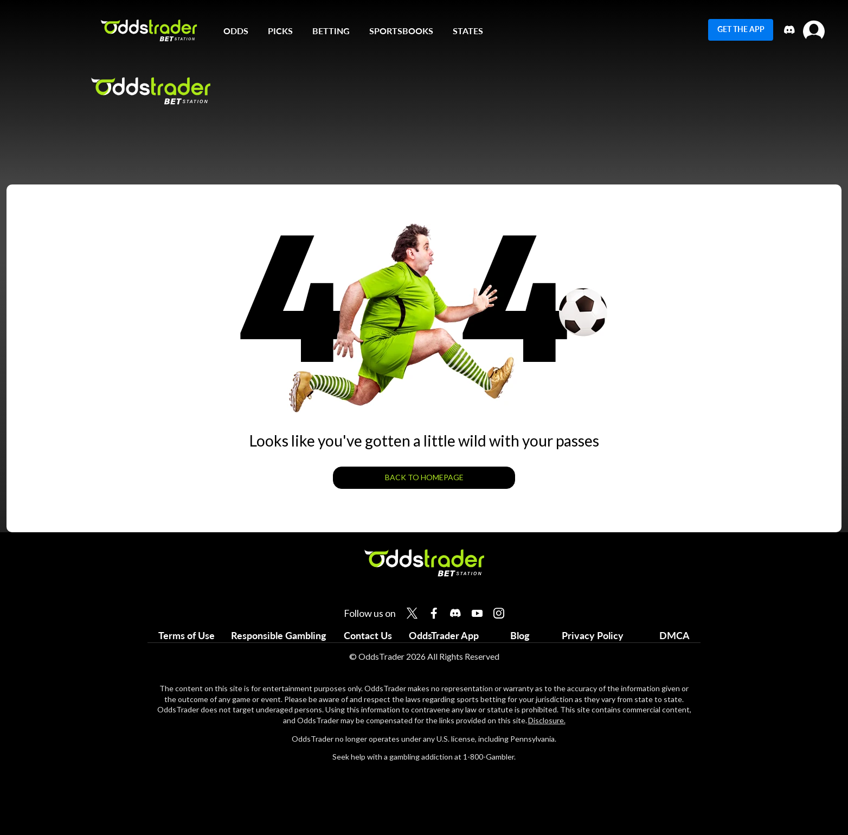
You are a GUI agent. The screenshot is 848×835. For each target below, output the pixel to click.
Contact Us (368, 635)
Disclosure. (547, 720)
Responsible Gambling (278, 635)
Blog (520, 635)
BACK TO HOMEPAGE (424, 477)
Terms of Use (186, 635)
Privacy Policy (593, 635)
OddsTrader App (444, 635)
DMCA (674, 635)
